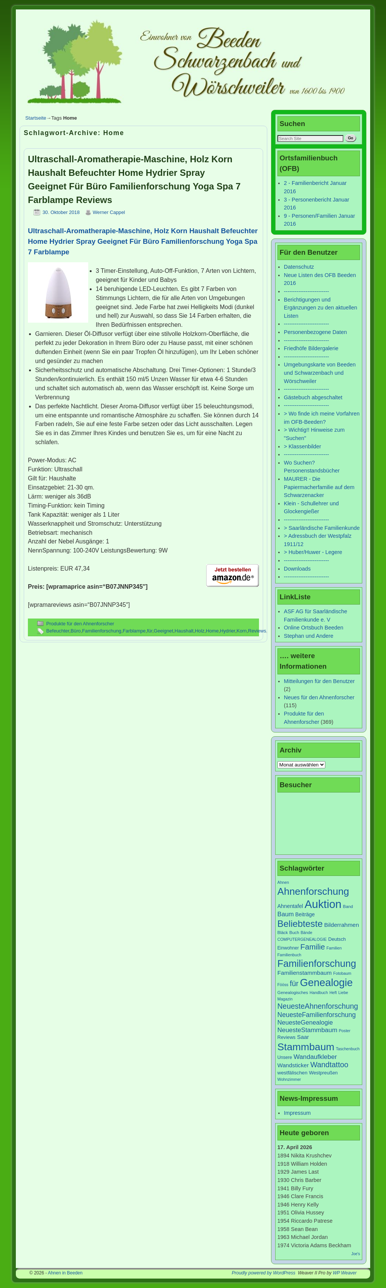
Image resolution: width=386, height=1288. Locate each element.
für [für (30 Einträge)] (294, 983)
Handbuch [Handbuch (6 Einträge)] (318, 992)
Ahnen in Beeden (65, 1273)
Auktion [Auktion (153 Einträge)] (323, 904)
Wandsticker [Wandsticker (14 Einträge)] (293, 1065)
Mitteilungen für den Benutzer (319, 681)
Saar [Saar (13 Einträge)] (303, 1037)
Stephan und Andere (308, 636)
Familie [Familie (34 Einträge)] (312, 947)
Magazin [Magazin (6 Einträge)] (285, 999)
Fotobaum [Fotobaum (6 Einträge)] (342, 973)
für (149, 631)
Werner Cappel (109, 212)
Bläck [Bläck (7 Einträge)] (282, 932)
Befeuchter (57, 631)
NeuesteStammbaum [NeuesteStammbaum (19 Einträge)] (307, 1030)
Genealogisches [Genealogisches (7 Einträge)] (292, 992)
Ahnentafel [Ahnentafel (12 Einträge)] (290, 906)
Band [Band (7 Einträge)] (348, 906)
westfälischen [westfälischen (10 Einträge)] (292, 1073)
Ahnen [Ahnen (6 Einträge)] (283, 882)
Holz (200, 631)
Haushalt (184, 631)
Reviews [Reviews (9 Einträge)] (286, 1037)
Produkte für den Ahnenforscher (80, 623)
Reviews (257, 631)
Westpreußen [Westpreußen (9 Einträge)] (323, 1073)
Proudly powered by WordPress (264, 1273)
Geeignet (163, 631)
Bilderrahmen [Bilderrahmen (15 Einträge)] (341, 925)
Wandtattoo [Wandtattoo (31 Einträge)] (329, 1064)
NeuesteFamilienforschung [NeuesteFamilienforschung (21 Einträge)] (316, 1015)
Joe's (355, 1254)
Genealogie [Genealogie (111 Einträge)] (326, 982)
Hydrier (227, 631)
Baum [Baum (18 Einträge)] (285, 914)
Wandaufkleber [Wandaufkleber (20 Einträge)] (315, 1056)
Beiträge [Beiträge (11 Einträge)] (305, 914)
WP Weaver (345, 1273)
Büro (75, 631)
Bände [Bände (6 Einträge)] (306, 932)
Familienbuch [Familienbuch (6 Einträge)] (289, 955)
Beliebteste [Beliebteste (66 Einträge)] (300, 924)
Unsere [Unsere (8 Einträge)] (284, 1057)
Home (212, 631)
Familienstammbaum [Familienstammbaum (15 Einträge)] (304, 972)
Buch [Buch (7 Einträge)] (294, 932)
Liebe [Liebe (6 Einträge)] (343, 992)
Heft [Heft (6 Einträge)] (333, 992)
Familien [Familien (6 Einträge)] (334, 948)
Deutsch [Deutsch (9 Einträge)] (337, 939)
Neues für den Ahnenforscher (319, 697)
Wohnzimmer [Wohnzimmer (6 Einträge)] (289, 1079)
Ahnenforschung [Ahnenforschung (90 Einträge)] (313, 891)
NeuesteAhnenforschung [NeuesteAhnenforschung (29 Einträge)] (317, 1006)
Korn (241, 631)
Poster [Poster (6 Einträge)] (345, 1030)
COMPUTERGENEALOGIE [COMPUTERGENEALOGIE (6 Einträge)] (302, 939)
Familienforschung (101, 631)
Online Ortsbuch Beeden (313, 628)
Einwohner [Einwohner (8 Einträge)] (288, 948)
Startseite (35, 118)
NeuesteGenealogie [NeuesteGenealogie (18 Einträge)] (305, 1022)
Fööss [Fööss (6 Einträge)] (282, 984)
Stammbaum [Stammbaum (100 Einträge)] (305, 1047)
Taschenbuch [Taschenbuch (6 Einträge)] (348, 1048)
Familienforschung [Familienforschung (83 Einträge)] (316, 963)
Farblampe (134, 631)
